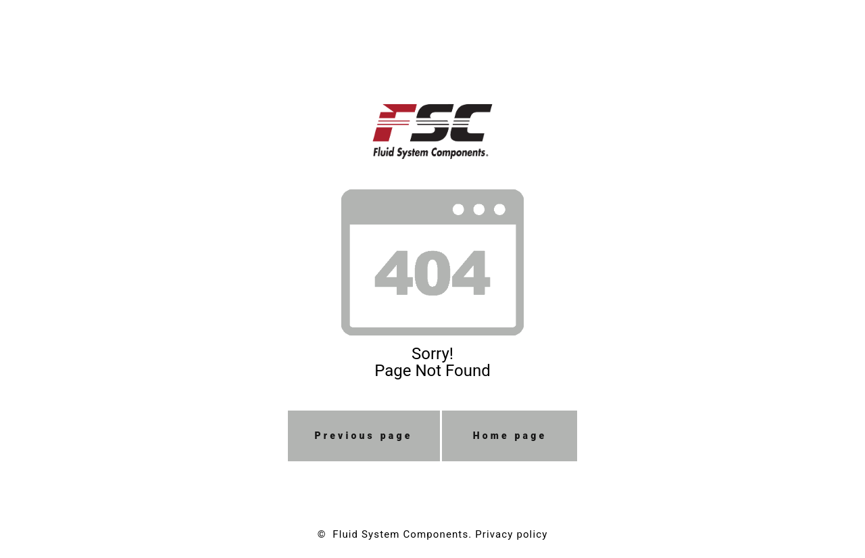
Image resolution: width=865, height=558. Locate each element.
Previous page (364, 435)
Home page (510, 435)
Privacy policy (511, 534)
